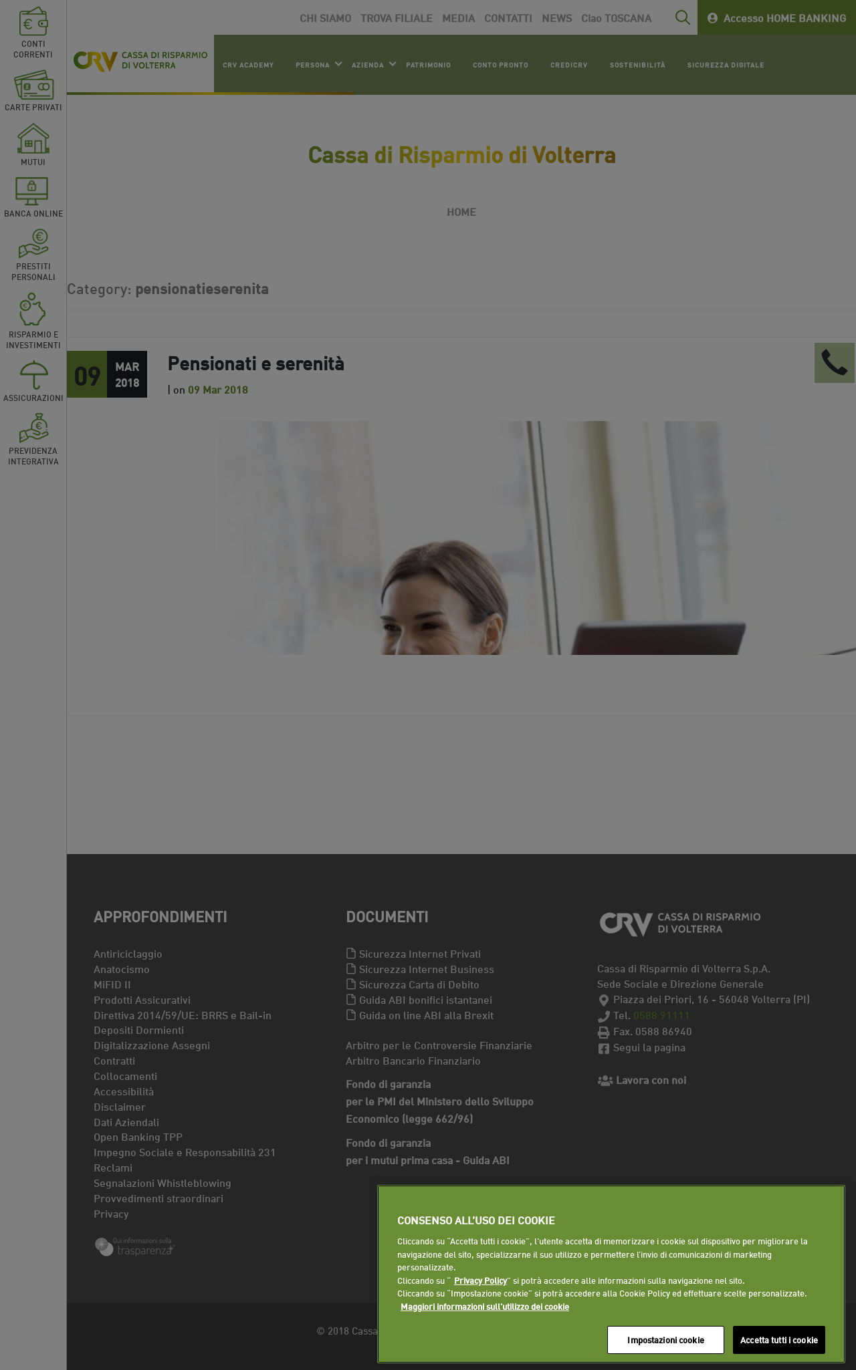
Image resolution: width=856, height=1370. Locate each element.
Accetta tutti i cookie (779, 1339)
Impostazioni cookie (665, 1339)
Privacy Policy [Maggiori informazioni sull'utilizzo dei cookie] (480, 1280)
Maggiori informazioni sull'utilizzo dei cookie (485, 1306)
